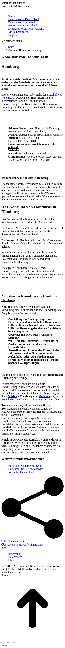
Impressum (14, 553)
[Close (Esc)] (2, 642)
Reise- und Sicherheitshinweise (25, 465)
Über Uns (13, 560)
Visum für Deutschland (21, 472)
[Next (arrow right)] (6, 645)
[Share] (6, 642)
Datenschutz (15, 556)
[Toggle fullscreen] (9, 642)
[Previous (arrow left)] (2, 645)
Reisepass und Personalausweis (25, 468)
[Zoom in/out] (13, 642)
